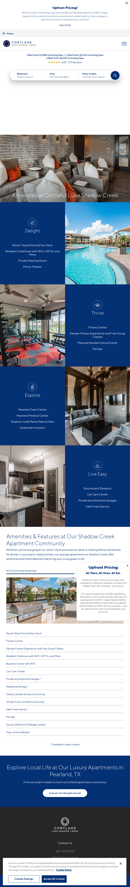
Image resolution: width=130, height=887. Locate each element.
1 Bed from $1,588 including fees (45, 55)
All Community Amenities (21, 502)
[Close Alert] (126, 3)
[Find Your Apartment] (115, 75)
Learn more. (65, 24)
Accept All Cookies (54, 878)
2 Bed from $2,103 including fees (84, 55)
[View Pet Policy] (65, 809)
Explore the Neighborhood (65, 725)
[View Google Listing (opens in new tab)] (65, 62)
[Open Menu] (124, 43)
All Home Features (113, 502)
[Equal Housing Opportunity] (57, 802)
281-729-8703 (65, 783)
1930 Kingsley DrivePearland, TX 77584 (65, 792)
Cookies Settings (23, 878)
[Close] (121, 863)
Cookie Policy (64, 870)
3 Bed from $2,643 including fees (65, 58)
